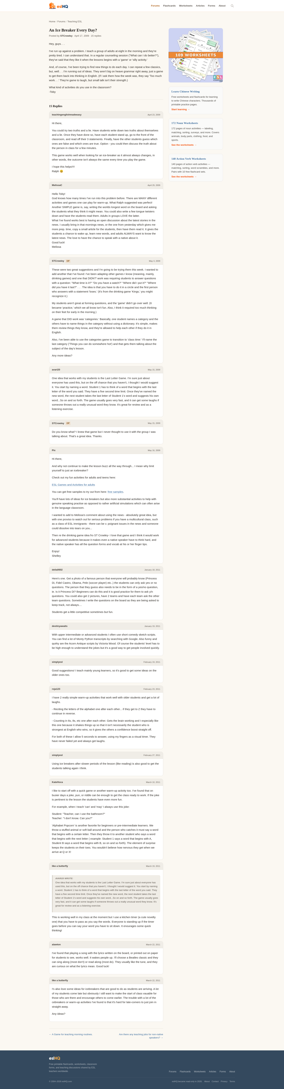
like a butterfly (60, 866)
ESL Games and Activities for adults (73, 484)
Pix (54, 450)
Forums (155, 5)
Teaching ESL (74, 21)
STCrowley (66, 35)
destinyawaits (60, 626)
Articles (200, 5)
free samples (115, 491)
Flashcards (169, 5)
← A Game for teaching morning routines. (71, 1034)
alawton (56, 944)
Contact (215, 1081)
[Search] (232, 6)
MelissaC (57, 185)
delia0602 (57, 569)
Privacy (224, 1081)
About (222, 5)
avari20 (56, 369)
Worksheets (186, 5)
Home (52, 21)
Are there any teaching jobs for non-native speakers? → (141, 1036)
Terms (232, 1081)
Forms (211, 5)
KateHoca (57, 782)
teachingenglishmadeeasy (67, 114)
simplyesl (57, 662)
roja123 (56, 689)
